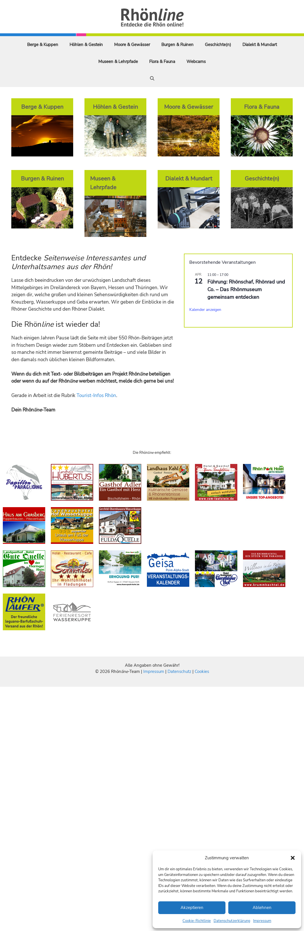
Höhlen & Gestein (86, 44)
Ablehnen (262, 907)
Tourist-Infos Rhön (96, 395)
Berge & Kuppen (42, 44)
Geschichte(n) (218, 44)
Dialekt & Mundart (259, 44)
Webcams (196, 61)
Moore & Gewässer (132, 44)
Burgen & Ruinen (177, 44)
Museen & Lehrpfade (118, 61)
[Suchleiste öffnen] (152, 78)
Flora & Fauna (162, 61)
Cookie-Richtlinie (197, 920)
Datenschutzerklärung (232, 920)
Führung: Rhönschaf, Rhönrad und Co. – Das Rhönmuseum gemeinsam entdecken (246, 289)
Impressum (262, 920)
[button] (293, 858)
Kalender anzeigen (205, 309)
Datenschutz (179, 671)
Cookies (202, 671)
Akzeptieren (192, 907)
